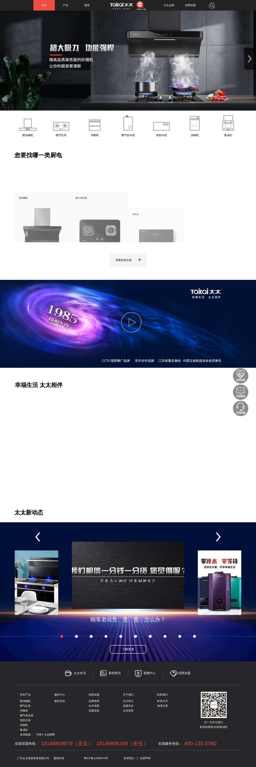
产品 (65, 5)
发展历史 (128, 705)
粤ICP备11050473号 (96, 758)
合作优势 (94, 705)
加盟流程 (94, 710)
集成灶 (24, 729)
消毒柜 (24, 710)
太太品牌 (169, 5)
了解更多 (128, 649)
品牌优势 (94, 701)
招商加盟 (190, 5)
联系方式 (162, 701)
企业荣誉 (128, 710)
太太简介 (128, 701)
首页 (44, 5)
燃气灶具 (25, 705)
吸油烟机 (25, 701)
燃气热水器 (26, 715)
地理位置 (162, 705)
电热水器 (25, 720)
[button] (250, 59)
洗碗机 (24, 725)
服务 (87, 5)
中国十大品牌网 (45, 734)
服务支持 (59, 701)
